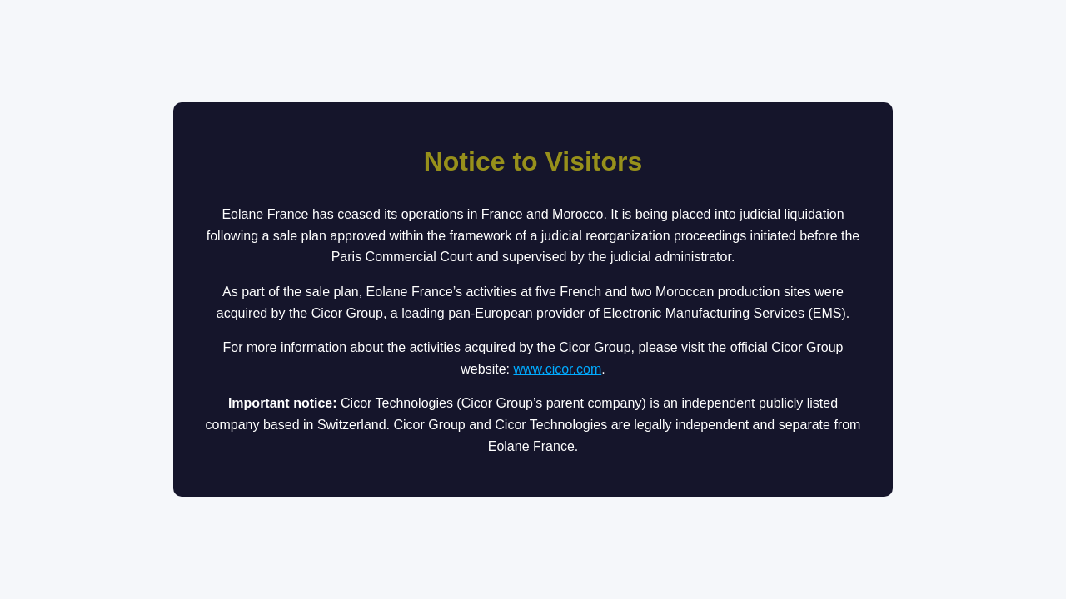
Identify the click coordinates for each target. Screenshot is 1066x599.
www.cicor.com (557, 369)
